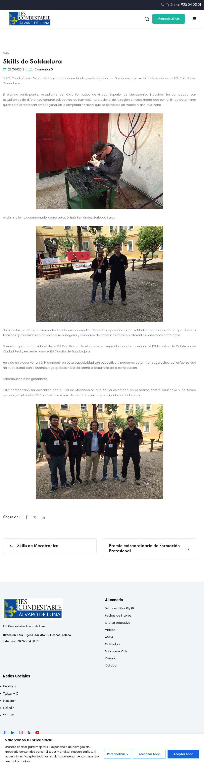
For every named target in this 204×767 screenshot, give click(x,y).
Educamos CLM (116, 651)
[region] (102, 750)
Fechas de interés (118, 615)
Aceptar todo (183, 754)
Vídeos (110, 630)
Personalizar (116, 754)
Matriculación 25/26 (119, 608)
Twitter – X (10, 693)
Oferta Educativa (117, 623)
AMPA (109, 637)
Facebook (9, 686)
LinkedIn (8, 708)
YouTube (9, 715)
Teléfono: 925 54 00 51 (181, 5)
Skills (6, 53)
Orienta (110, 658)
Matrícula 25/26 (168, 19)
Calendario (113, 644)
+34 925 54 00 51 (27, 641)
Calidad (111, 665)
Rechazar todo (149, 754)
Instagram (9, 701)
